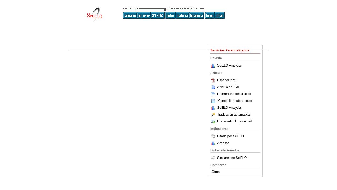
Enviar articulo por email (231, 121)
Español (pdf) (223, 80)
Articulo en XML (225, 87)
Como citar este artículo (235, 101)
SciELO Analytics (229, 65)
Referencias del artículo (230, 94)
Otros (216, 172)
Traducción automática (230, 114)
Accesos (223, 143)
